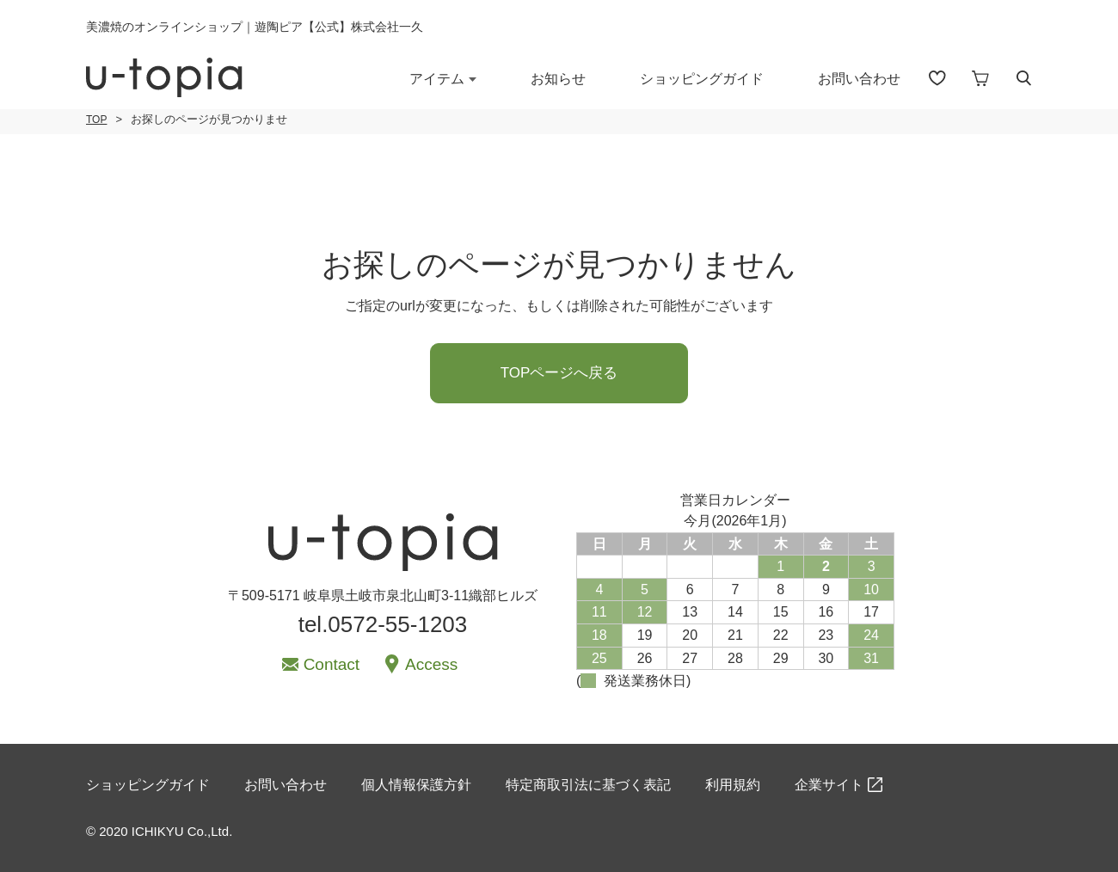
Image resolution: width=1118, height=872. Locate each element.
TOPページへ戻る (559, 373)
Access (431, 664)
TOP (96, 120)
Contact (331, 664)
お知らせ (558, 78)
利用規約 (732, 784)
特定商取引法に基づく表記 (588, 784)
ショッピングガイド (702, 78)
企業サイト (829, 784)
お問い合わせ (859, 78)
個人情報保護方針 (416, 784)
